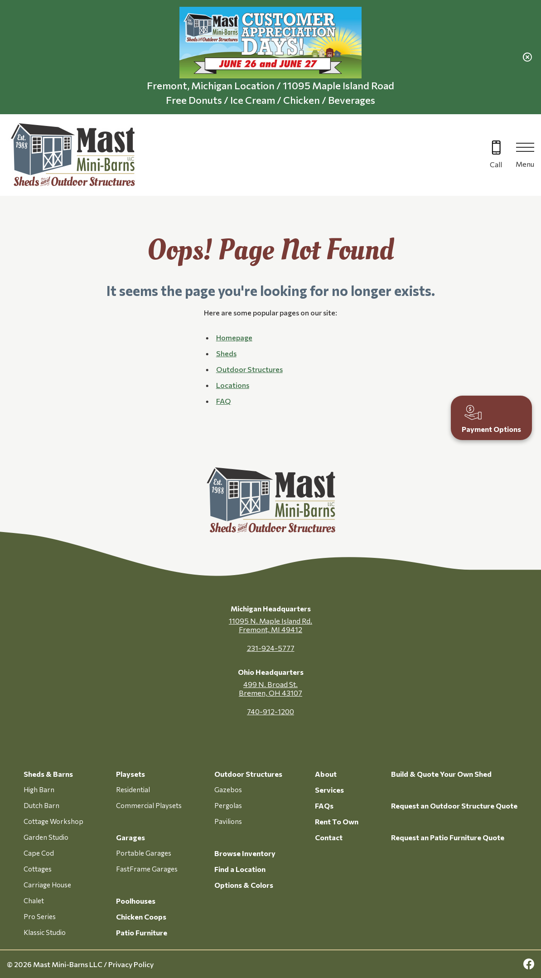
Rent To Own (336, 821)
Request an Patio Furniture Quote (447, 837)
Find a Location (240, 869)
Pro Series (40, 916)
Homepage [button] (234, 337)
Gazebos (228, 789)
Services (329, 789)
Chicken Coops (141, 916)
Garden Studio (46, 837)
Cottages (38, 869)
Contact (329, 837)
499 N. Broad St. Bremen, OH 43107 (270, 688)
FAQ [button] (223, 401)
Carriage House (47, 885)
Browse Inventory (244, 853)
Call (496, 164)
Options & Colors (243, 885)
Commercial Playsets (149, 805)
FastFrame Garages (147, 869)
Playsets (130, 774)
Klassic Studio (45, 932)
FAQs (324, 805)
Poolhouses (135, 900)
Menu (525, 164)
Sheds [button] (226, 353)
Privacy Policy (131, 964)
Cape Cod (39, 853)
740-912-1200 (270, 711)
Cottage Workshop (53, 821)
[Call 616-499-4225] (496, 155)
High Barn (39, 789)
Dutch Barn (41, 805)
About (326, 774)
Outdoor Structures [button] (249, 369)
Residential (133, 789)
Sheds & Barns (48, 774)
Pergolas (228, 805)
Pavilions (228, 821)
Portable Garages (143, 853)
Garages (130, 837)
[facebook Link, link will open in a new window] (528, 964)
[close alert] (527, 57)
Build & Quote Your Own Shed (441, 774)
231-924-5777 (271, 648)
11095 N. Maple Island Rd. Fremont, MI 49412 (270, 625)
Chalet (34, 900)
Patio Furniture (141, 932)
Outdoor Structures (248, 774)
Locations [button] (232, 385)
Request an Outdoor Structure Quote (454, 805)
